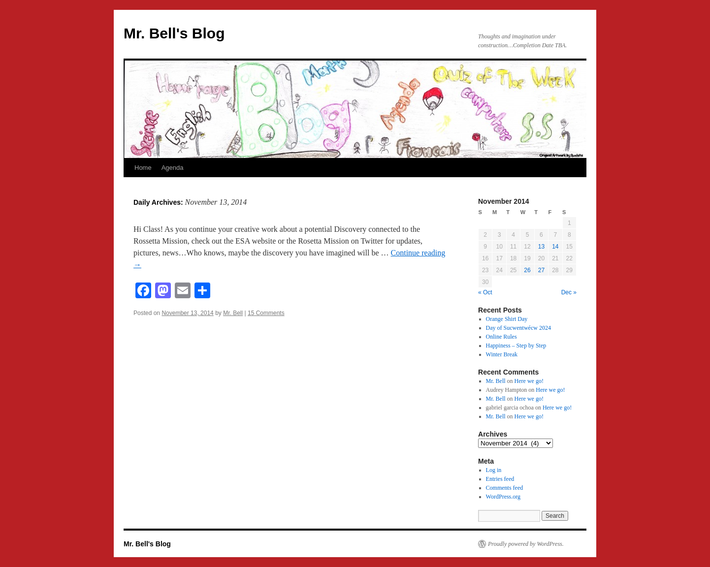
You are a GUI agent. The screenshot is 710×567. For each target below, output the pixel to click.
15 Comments (266, 313)
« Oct (485, 292)
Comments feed (504, 487)
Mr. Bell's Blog (174, 33)
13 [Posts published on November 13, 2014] (541, 246)
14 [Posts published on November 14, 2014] (555, 246)
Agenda (172, 167)
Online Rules (501, 336)
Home (143, 167)
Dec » (569, 292)
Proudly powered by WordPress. (526, 543)
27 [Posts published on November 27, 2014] (541, 270)
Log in (494, 470)
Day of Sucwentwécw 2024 (518, 327)
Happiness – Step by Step (516, 345)
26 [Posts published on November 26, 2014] (527, 270)
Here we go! (529, 381)
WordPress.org (503, 496)
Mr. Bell (233, 313)
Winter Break (502, 354)
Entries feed (500, 478)
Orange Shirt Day (507, 318)
